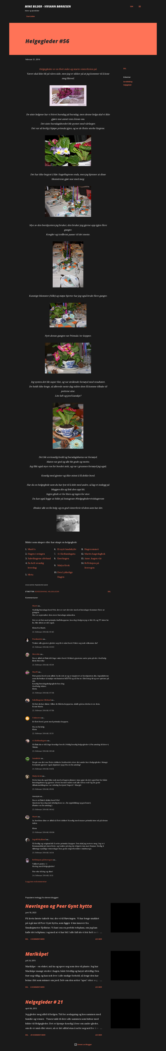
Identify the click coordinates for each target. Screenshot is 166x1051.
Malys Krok (63, 565)
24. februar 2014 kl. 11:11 (42, 875)
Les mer (98, 939)
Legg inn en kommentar (36, 881)
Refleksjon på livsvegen (42, 860)
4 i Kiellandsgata (66, 553)
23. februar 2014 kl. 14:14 (43, 852)
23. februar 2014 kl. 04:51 (43, 769)
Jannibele (36, 758)
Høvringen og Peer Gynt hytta (58, 906)
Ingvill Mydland (39, 839)
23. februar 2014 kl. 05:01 (43, 789)
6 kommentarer (37, 987)
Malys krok (37, 776)
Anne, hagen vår (93, 558)
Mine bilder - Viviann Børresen (48, 6)
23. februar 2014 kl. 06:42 (43, 809)
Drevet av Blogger (83, 1044)
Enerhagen (63, 558)
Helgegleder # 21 (44, 1002)
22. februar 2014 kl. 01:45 (43, 632)
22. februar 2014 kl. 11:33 (42, 733)
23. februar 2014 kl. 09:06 (43, 832)
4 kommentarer (37, 939)
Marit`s (32, 549)
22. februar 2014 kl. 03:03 (43, 647)
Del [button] (124, 68)
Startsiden (30, 16)
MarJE (35, 672)
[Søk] (131, 6)
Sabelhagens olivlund (39, 558)
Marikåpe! (36, 954)
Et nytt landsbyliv (66, 549)
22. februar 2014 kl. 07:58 (43, 710)
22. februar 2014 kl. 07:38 (43, 693)
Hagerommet (91, 549)
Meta (30, 574)
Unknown (36, 718)
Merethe (36, 654)
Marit (34, 606)
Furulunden (37, 639)
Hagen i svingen (36, 553)
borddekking (127, 82)
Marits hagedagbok (94, 553)
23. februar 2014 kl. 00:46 (43, 751)
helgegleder (127, 85)
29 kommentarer (37, 1035)
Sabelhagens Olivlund (41, 700)
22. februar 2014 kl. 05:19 (43, 665)
